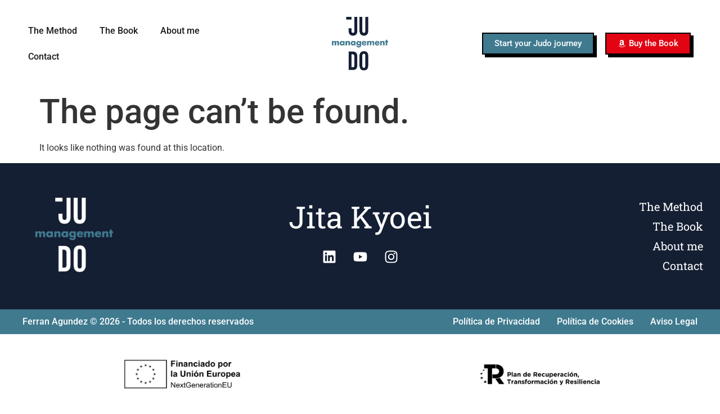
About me (180, 30)
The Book (119, 30)
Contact (43, 56)
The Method (52, 30)
